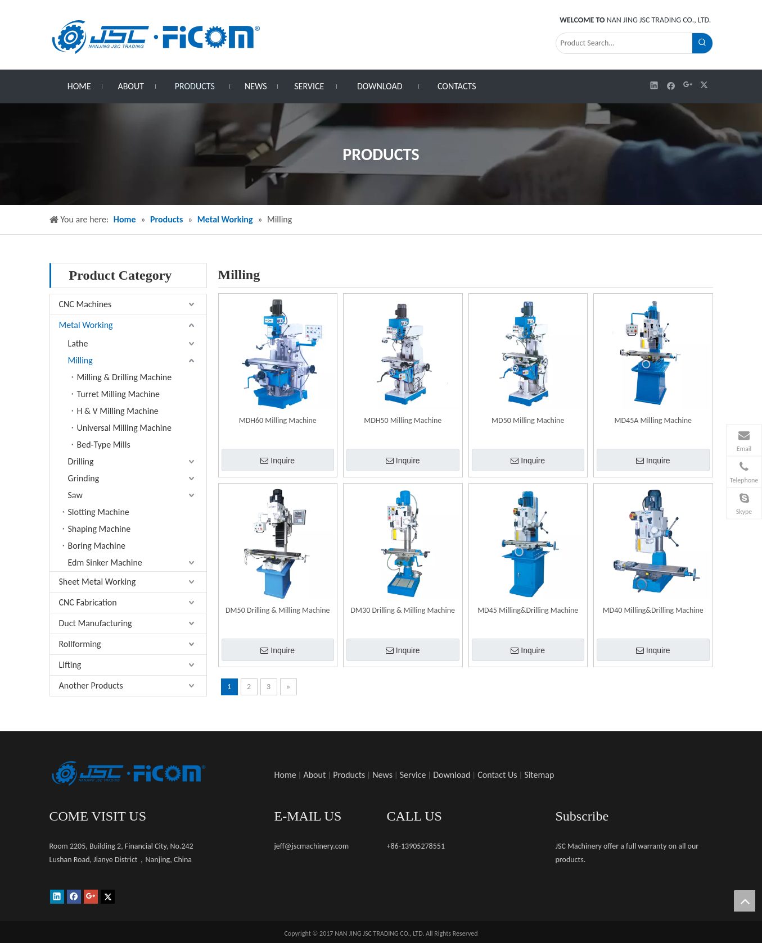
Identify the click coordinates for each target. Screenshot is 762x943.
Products (349, 774)
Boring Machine (97, 545)
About (314, 774)
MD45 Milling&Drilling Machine (527, 610)
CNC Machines (85, 304)
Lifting (70, 664)
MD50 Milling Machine (528, 420)
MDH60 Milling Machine (278, 420)
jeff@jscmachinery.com (311, 846)
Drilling (81, 461)
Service (413, 774)
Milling (80, 360)
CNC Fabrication (88, 602)
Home (285, 774)
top (744, 901)
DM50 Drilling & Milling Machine (278, 610)
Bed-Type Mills (103, 444)
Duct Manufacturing (95, 623)
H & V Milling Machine (118, 411)
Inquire (277, 460)
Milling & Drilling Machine (124, 377)
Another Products (91, 685)
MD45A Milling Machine (653, 420)
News (382, 774)
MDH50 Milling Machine (402, 420)
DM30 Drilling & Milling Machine (402, 610)
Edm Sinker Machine (105, 562)
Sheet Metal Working (97, 581)
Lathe (78, 343)
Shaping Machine (99, 528)
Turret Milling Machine (118, 394)
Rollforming (80, 644)
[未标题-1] (128, 773)
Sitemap (539, 774)
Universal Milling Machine (124, 427)
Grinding (84, 478)
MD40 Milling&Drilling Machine (653, 610)
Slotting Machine (98, 512)
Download (451, 774)
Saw (75, 495)
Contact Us (497, 774)
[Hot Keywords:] (702, 43)
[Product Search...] (624, 43)
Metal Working (86, 325)
